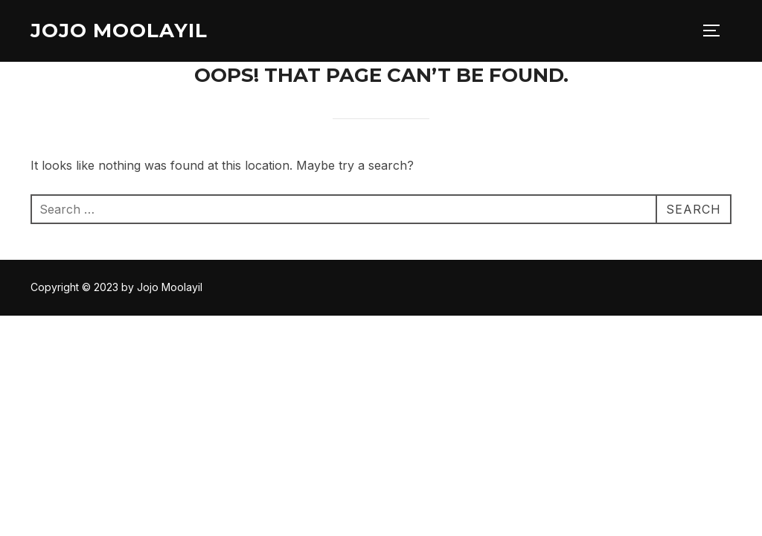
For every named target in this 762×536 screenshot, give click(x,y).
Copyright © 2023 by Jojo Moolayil (116, 287)
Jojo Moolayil (119, 30)
